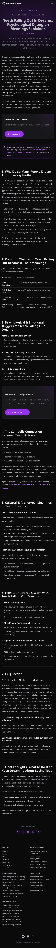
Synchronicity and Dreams (11, 919)
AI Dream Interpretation (38, 867)
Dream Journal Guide (9, 888)
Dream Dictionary (35, 856)
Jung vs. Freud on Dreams (10, 916)
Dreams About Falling (37, 882)
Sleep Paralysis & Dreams (10, 896)
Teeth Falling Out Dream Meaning (13, 877)
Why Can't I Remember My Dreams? (14, 893)
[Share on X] (18, 832)
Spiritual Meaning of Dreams (11, 925)
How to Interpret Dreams (38, 864)
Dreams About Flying (36, 885)
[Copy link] (39, 832)
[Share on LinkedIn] (28, 832)
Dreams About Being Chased (39, 879)
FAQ (3, 857)
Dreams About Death (37, 891)
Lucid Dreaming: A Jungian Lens (12, 922)
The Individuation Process (10, 905)
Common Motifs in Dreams (38, 861)
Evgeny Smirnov (29, 33)
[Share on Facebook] (23, 832)
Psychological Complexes (10, 913)
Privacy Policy (6, 862)
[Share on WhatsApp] (33, 832)
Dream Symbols (35, 859)
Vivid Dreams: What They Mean (12, 885)
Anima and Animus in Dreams (12, 908)
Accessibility (6, 868)
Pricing (4, 854)
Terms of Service (7, 865)
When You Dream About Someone (13, 879)
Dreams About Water (37, 888)
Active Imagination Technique (12, 911)
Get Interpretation (17, 412)
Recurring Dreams (8, 882)
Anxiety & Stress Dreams (10, 891)
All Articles (5, 859)
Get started (14, 134)
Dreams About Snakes (37, 877)
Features (5, 851)
